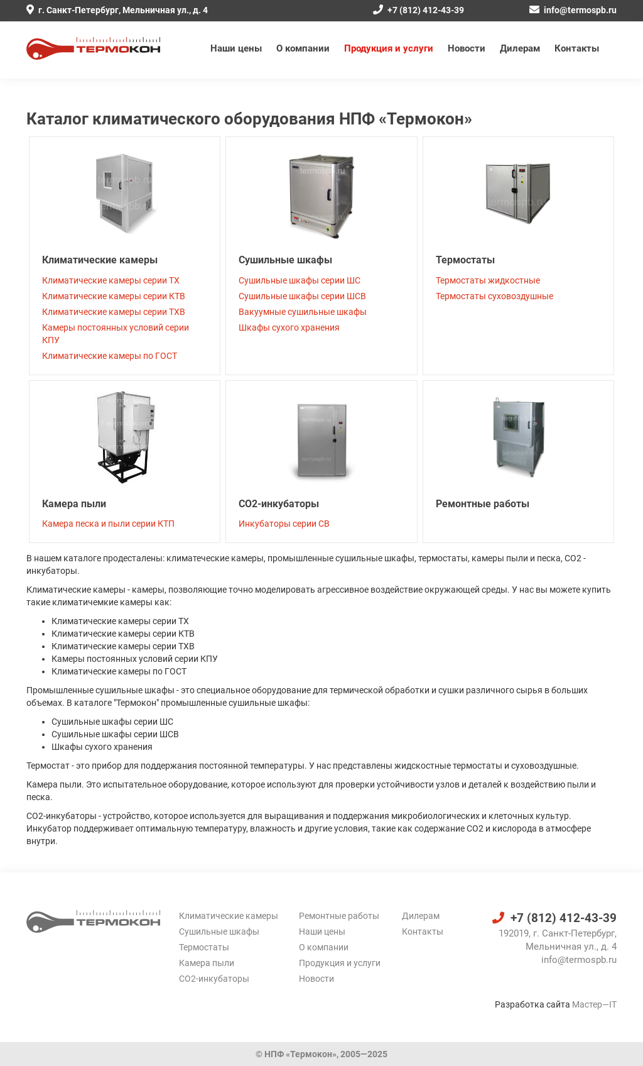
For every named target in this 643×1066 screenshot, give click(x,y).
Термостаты (465, 260)
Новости (466, 48)
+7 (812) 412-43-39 (418, 10)
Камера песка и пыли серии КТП (108, 524)
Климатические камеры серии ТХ (111, 280)
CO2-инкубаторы (279, 504)
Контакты (576, 48)
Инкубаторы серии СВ (284, 524)
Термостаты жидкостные (488, 280)
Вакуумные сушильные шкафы (303, 312)
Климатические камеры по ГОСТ (109, 356)
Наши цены (236, 48)
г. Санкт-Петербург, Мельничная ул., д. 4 (117, 10)
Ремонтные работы (482, 504)
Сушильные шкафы (285, 260)
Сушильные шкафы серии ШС (299, 280)
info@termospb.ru (573, 10)
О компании (303, 48)
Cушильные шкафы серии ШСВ (302, 296)
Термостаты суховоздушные (494, 296)
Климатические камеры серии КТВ (113, 296)
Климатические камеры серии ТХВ (113, 312)
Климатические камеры (100, 260)
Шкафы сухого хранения (289, 327)
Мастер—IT (594, 1004)
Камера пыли (74, 504)
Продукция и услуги (388, 48)
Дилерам (520, 48)
